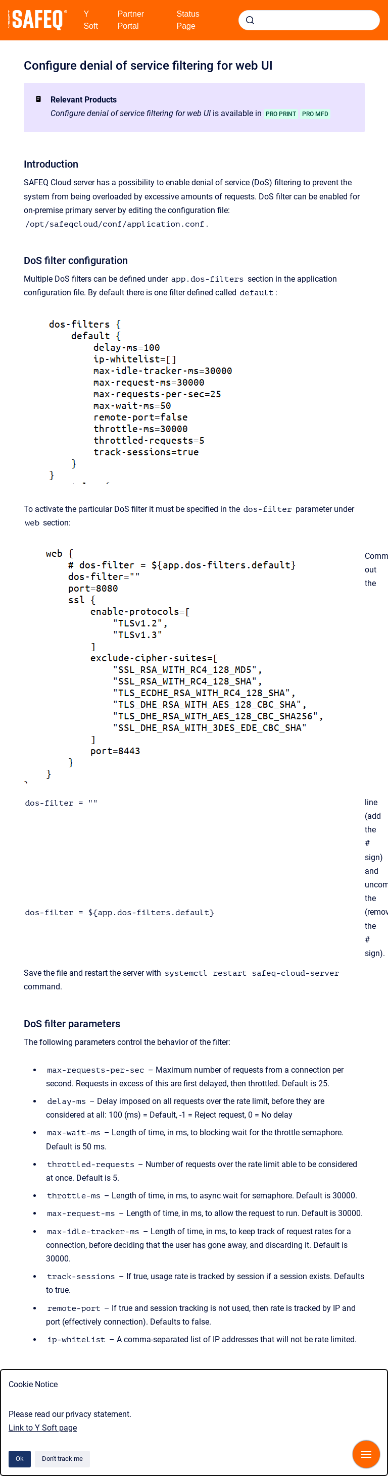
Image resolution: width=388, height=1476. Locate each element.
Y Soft (90, 20)
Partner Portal (131, 20)
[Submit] (250, 20)
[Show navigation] (366, 1454)
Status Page (188, 20)
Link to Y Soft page (43, 1428)
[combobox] (309, 20)
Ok (20, 1458)
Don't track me (62, 1458)
